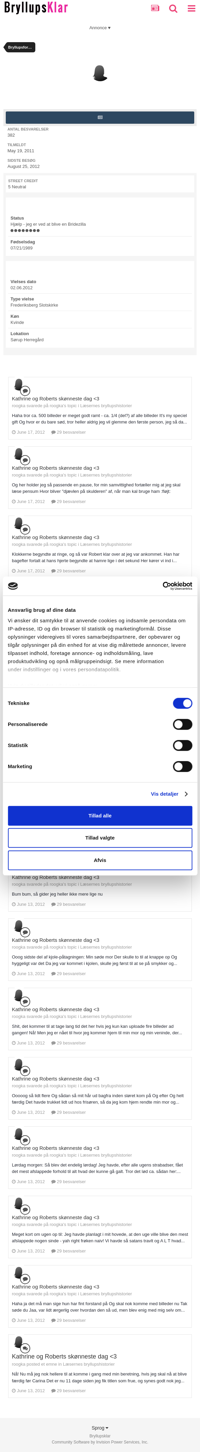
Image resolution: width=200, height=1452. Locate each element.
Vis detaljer (165, 794)
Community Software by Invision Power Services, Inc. (100, 1442)
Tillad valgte (99, 838)
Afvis (100, 860)
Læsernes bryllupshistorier (106, 405)
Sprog (100, 1428)
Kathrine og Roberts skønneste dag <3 (55, 398)
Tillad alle (99, 815)
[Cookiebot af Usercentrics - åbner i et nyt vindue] (162, 586)
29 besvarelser (68, 432)
